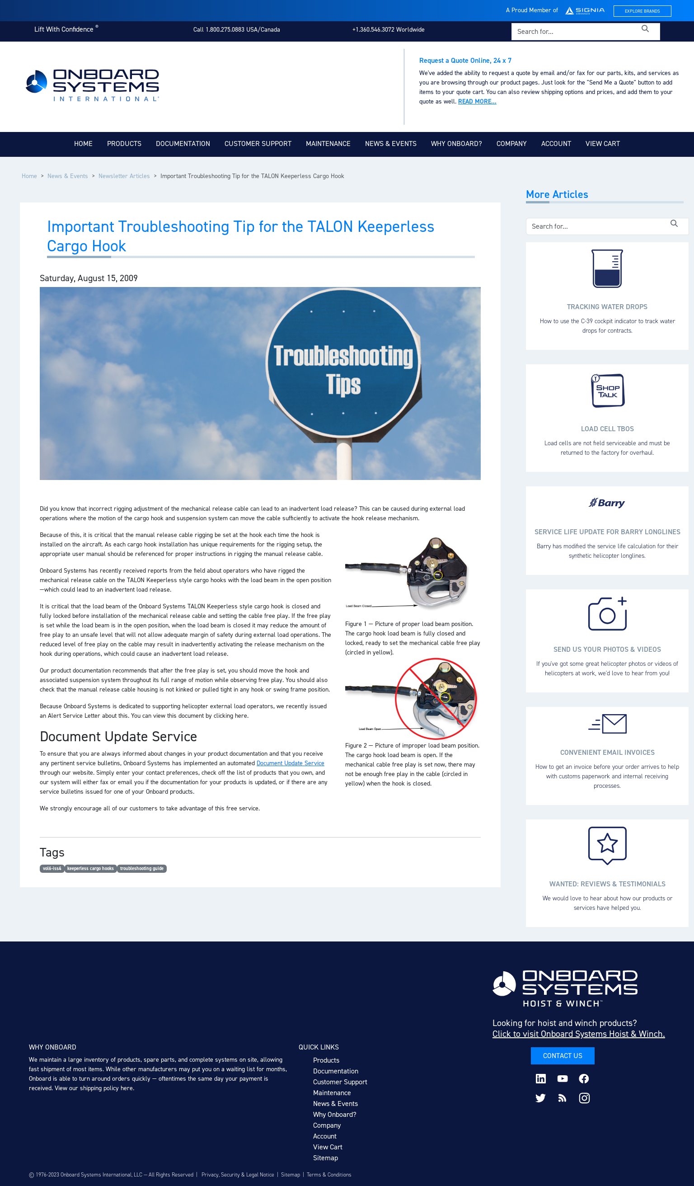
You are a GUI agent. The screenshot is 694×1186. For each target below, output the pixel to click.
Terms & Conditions (329, 1174)
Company (512, 143)
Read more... (477, 101)
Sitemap (325, 1157)
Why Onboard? (456, 143)
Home (83, 143)
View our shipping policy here (94, 1088)
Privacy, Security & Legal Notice (238, 1174)
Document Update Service (290, 763)
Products (124, 143)
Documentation (183, 143)
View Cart (603, 143)
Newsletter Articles (124, 176)
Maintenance (328, 143)
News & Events (391, 143)
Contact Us (562, 1055)
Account (556, 143)
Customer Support (258, 143)
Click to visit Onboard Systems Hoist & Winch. (578, 1034)
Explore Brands (642, 11)
